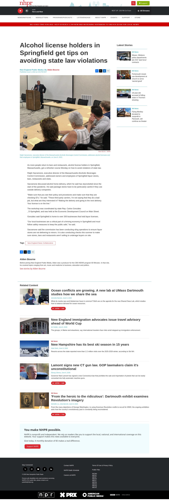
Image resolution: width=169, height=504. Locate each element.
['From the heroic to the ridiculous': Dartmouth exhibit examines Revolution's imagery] (34, 405)
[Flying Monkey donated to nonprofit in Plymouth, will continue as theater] (124, 117)
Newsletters (42, 22)
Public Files (96, 474)
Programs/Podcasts (62, 22)
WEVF (94, 482)
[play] (20, 15)
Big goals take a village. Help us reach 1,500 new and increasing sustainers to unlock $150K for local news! (84, 29)
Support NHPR (32, 451)
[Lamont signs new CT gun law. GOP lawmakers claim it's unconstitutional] (34, 376)
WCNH (94, 478)
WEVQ (94, 490)
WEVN (94, 487)
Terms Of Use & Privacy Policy (102, 470)
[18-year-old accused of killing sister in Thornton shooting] (124, 98)
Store (137, 22)
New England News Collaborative (40, 248)
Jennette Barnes (56, 303)
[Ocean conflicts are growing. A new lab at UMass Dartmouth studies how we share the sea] (34, 301)
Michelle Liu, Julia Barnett (59, 409)
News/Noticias (24, 22)
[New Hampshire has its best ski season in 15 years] (34, 353)
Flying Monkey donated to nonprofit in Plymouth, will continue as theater (139, 121)
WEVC (94, 480)
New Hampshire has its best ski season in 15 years (90, 349)
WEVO (94, 489)
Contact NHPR (69, 470)
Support (145, 6)
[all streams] (143, 15)
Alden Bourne (53, 75)
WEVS (94, 492)
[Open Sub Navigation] (33, 22)
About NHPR (100, 22)
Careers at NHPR (70, 480)
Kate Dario (54, 353)
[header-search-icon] (134, 6)
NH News (135, 57)
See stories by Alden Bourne (32, 273)
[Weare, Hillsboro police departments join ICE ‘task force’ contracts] (124, 60)
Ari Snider (54, 332)
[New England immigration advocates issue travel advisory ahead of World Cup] (34, 331)
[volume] (27, 15)
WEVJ (94, 485)
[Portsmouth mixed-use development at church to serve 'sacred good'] (124, 79)
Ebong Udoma (56, 377)
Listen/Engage (84, 22)
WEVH (94, 484)
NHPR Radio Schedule (71, 475)
